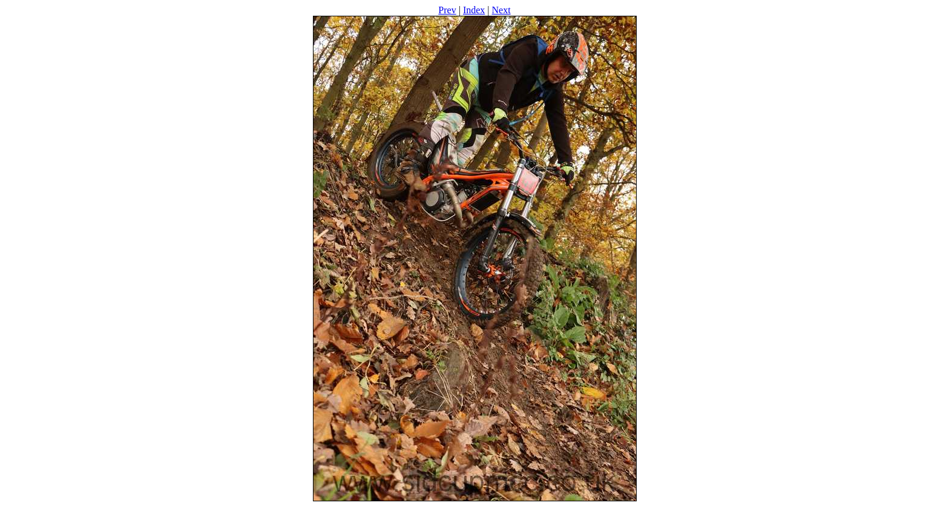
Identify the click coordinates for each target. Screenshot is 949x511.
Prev (447, 10)
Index (474, 10)
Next (501, 10)
